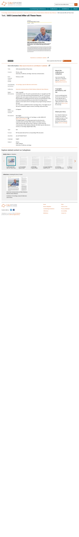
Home (44, 204)
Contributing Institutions (38, 9)
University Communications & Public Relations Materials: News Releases (40, 13)
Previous (4, 161)
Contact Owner (67, 61)
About (75, 9)
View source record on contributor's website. (33, 66)
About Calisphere (47, 206)
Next (75, 161)
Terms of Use (64, 206)
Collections (53, 9)
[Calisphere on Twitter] (11, 210)
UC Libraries (17, 213)
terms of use (65, 103)
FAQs (62, 204)
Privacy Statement (65, 208)
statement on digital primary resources (61, 81)
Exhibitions (65, 9)
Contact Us (63, 213)
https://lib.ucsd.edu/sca (21, 119)
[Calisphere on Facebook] (14, 210)
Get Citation (10, 61)
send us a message (62, 123)
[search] (75, 4)
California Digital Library (14, 214)
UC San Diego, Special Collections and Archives (12, 13)
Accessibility (64, 211)
